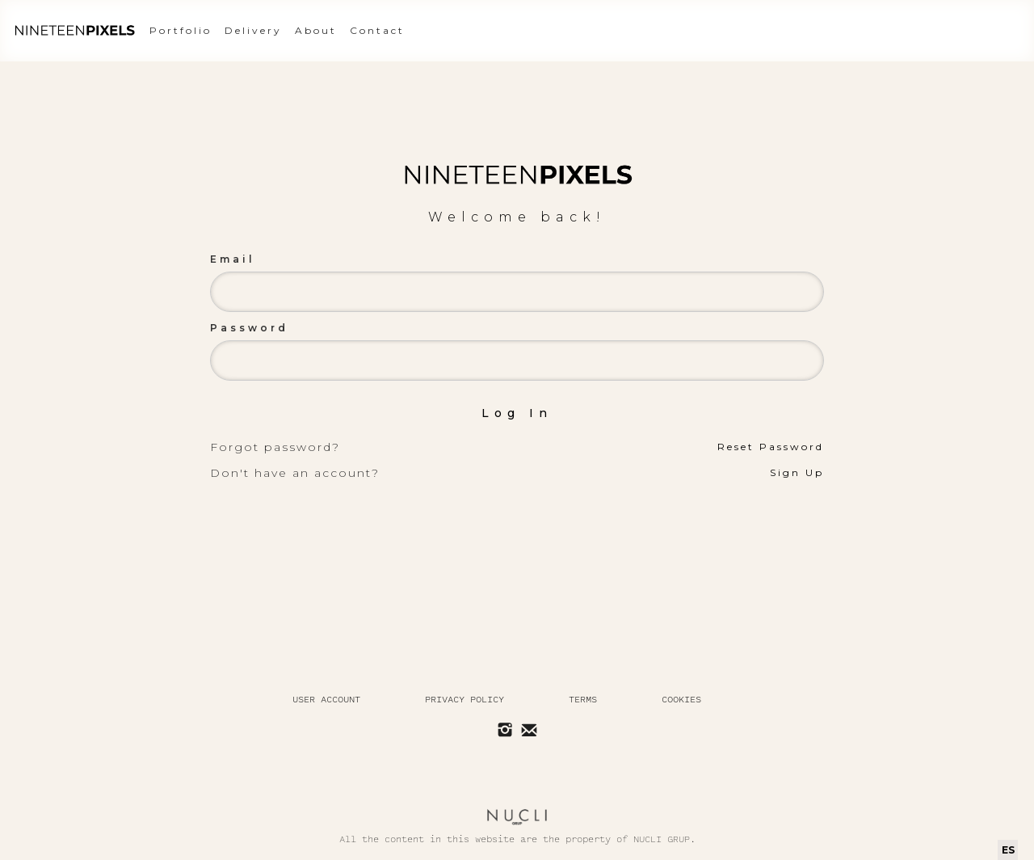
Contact (377, 30)
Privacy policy (464, 699)
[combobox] (1008, 850)
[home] (74, 31)
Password (249, 328)
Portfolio (180, 30)
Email (232, 259)
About (316, 30)
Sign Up (797, 472)
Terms (583, 699)
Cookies (681, 699)
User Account (326, 699)
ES (1008, 850)
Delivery (253, 30)
